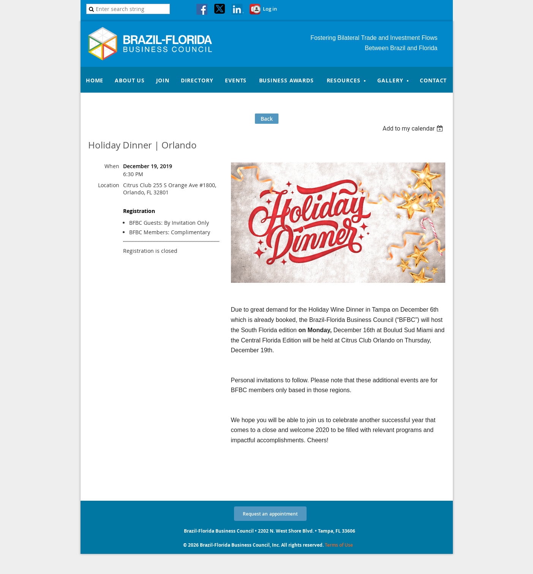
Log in (270, 8)
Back (267, 118)
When (111, 166)
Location (108, 185)
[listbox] (414, 128)
